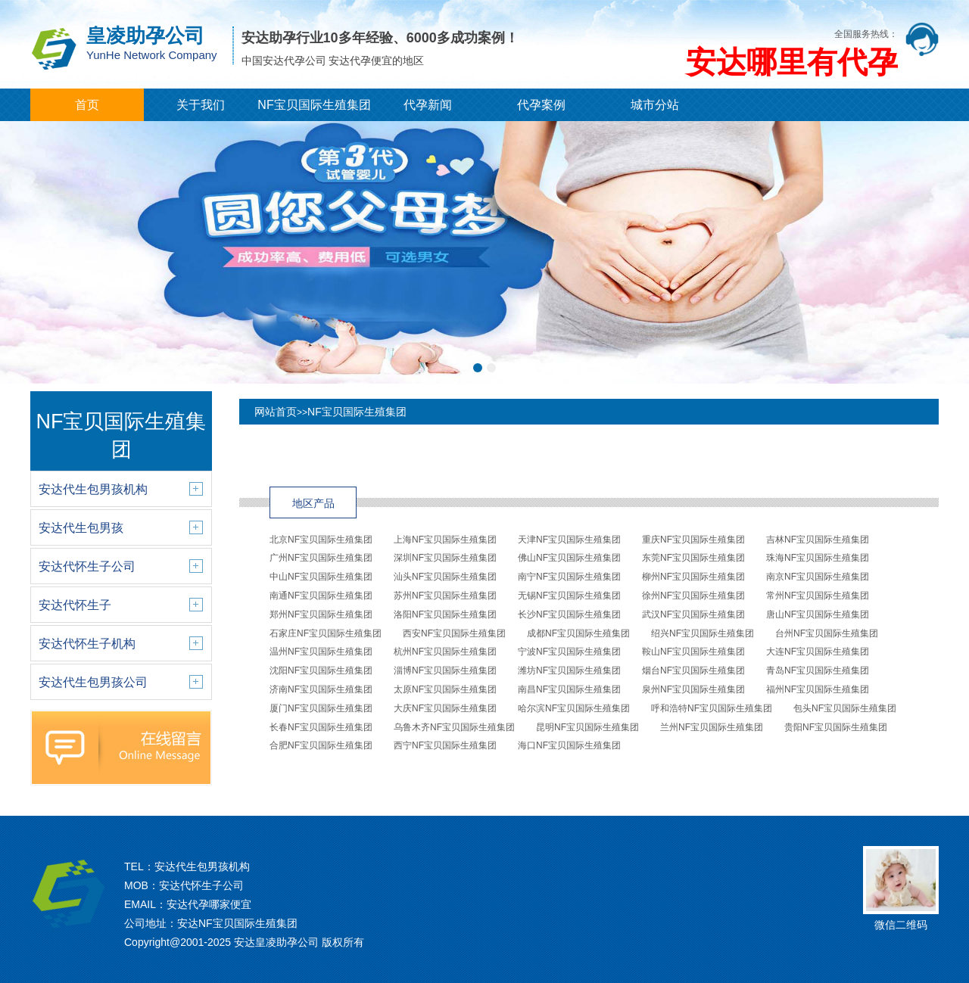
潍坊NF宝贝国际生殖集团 (569, 670)
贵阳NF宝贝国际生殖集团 (835, 727)
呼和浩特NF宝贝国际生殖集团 (711, 708)
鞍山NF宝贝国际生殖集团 (693, 651)
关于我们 (200, 104)
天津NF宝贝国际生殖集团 (569, 539)
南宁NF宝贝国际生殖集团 (569, 576)
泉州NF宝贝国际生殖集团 (693, 689)
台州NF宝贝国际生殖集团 (826, 633)
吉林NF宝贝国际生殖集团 (817, 539)
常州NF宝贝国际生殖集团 (817, 595)
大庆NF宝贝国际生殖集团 (445, 708)
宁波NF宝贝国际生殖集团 (569, 651)
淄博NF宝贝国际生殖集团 (445, 670)
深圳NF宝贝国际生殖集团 (445, 557)
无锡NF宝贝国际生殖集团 (569, 595)
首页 (87, 104)
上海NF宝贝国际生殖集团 (445, 539)
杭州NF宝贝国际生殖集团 (445, 651)
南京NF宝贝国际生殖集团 (817, 576)
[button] (477, 367)
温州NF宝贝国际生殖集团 (321, 651)
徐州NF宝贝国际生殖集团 (693, 595)
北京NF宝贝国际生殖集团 (321, 539)
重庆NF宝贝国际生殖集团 (693, 539)
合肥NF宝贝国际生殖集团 (321, 745)
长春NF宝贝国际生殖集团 (321, 727)
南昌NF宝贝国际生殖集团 (569, 689)
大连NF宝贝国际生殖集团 (817, 651)
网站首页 (275, 412)
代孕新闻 (427, 104)
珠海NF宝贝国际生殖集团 (817, 557)
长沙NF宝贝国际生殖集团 (569, 614)
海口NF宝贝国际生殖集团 (569, 745)
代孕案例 (541, 104)
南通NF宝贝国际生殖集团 (321, 595)
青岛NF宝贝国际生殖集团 (817, 670)
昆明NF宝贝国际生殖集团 (587, 727)
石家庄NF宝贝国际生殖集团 (326, 633)
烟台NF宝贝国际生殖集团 (693, 670)
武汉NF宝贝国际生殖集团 (693, 614)
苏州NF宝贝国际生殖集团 (445, 595)
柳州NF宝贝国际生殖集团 (693, 576)
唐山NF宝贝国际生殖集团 (817, 614)
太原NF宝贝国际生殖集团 (445, 689)
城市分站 (655, 104)
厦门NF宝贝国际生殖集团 (321, 708)
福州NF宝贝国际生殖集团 (817, 689)
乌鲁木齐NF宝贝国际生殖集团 (454, 727)
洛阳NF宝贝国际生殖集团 (445, 614)
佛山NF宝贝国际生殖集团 (569, 557)
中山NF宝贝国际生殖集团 (321, 576)
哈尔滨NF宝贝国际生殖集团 (574, 708)
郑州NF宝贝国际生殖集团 (321, 614)
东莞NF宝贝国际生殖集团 (693, 557)
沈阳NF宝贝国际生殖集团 (321, 670)
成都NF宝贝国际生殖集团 (578, 633)
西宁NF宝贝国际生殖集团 (445, 745)
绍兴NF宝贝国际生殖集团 (702, 633)
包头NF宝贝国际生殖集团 (844, 708)
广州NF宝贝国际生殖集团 (321, 557)
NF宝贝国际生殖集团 (313, 104)
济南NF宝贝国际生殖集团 (321, 689)
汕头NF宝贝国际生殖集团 (445, 576)
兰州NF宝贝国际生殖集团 (711, 727)
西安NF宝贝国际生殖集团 (454, 633)
